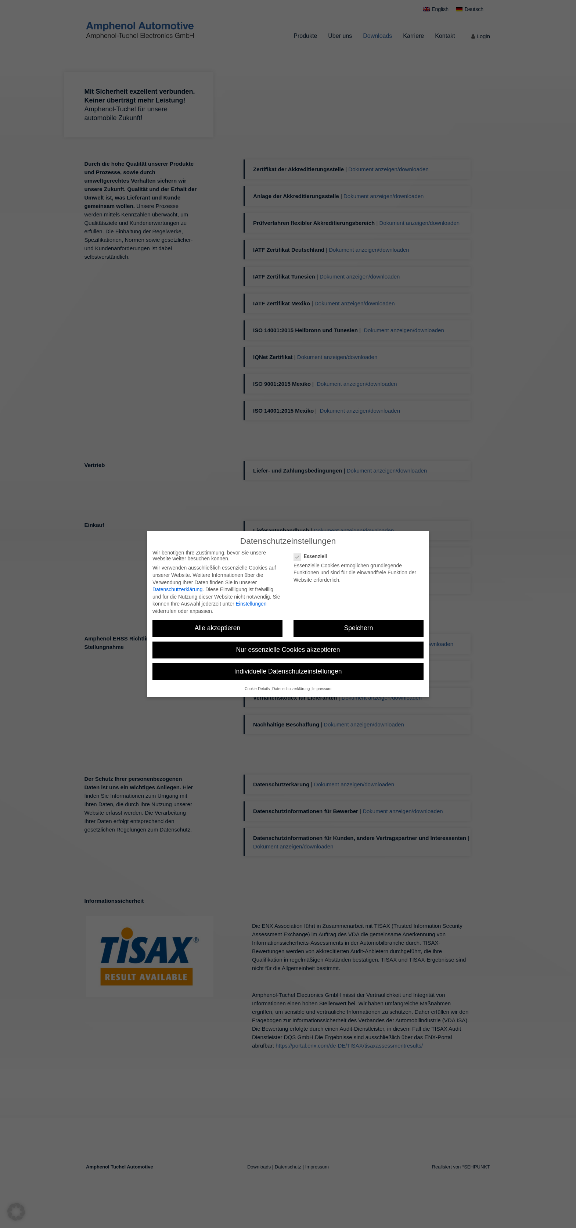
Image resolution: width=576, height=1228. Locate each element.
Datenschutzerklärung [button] (291, 688)
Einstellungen (250, 604)
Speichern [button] (358, 628)
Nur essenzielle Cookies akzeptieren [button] (288, 649)
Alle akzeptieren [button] (218, 628)
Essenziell (313, 556)
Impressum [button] (321, 688)
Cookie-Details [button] (257, 688)
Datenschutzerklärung (177, 589)
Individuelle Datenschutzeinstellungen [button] (288, 671)
